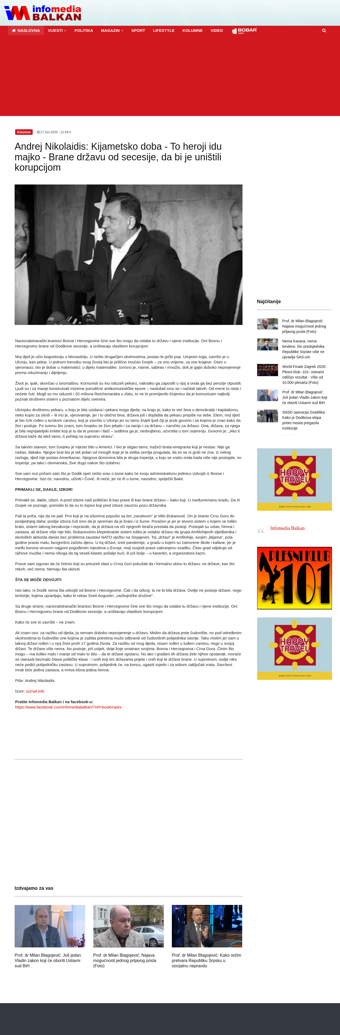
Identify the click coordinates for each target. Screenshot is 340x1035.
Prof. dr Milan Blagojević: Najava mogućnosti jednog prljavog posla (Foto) (124, 960)
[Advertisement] (170, 76)
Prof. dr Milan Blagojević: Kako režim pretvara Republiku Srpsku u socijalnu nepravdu (206, 960)
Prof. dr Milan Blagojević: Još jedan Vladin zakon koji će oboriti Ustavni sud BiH (48, 960)
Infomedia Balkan (287, 528)
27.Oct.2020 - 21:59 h (54, 132)
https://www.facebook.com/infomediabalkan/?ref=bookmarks (68, 707)
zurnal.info (35, 691)
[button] (57, 30)
